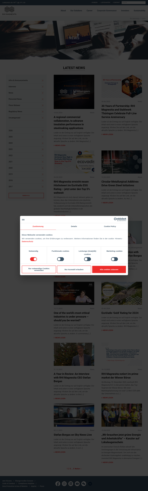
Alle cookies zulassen (109, 269)
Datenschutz (27, 241)
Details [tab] (74, 226)
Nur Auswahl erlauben (74, 269)
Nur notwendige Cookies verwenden (39, 269)
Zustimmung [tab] (38, 226)
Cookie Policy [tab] (110, 226)
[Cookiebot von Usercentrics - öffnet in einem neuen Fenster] (115, 219)
